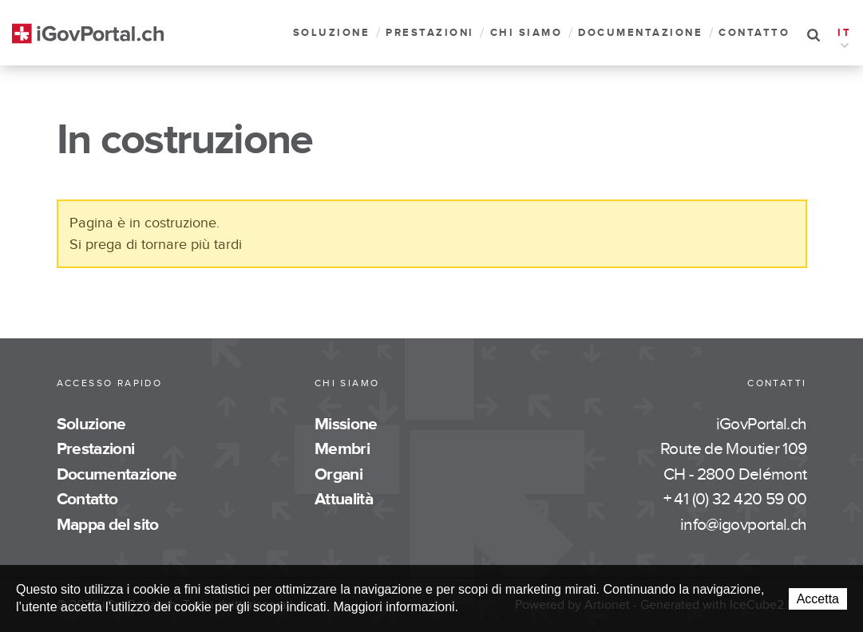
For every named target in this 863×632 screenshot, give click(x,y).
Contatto (754, 33)
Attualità (344, 499)
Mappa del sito (108, 525)
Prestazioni (430, 33)
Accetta (818, 599)
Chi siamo (526, 33)
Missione (346, 424)
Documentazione (640, 33)
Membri (342, 449)
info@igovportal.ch (743, 525)
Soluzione (331, 33)
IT (844, 34)
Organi (338, 474)
